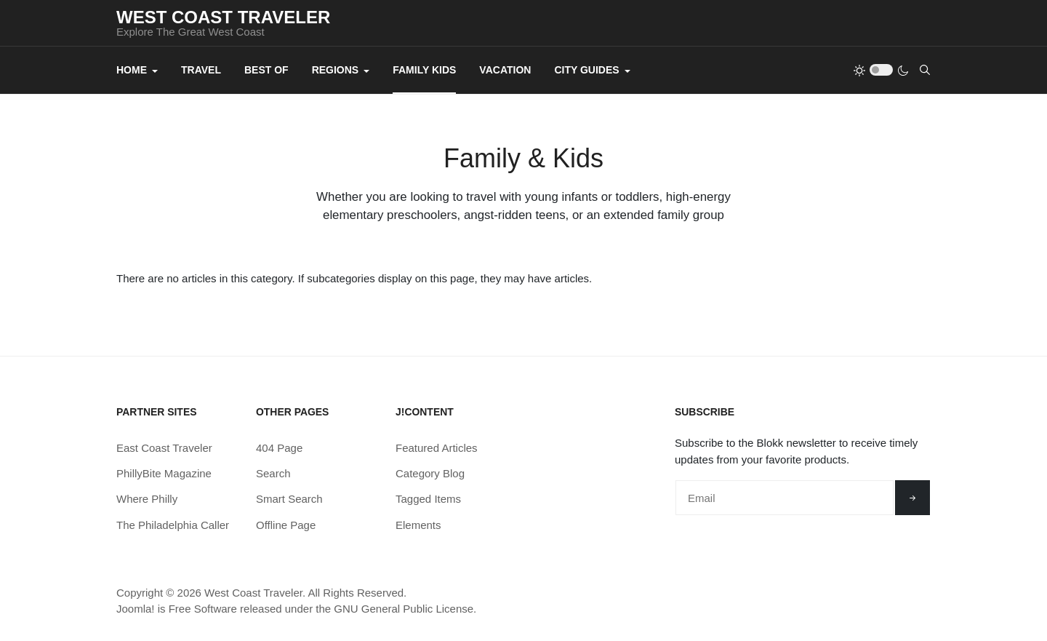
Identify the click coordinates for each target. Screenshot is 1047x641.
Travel (201, 70)
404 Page (279, 448)
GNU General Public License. (405, 608)
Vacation (505, 70)
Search (273, 473)
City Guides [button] (592, 70)
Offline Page (286, 525)
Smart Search (289, 499)
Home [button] (137, 70)
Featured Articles (437, 448)
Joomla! (135, 608)
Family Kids (424, 70)
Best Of (266, 70)
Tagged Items (428, 499)
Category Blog (430, 473)
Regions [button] (341, 70)
